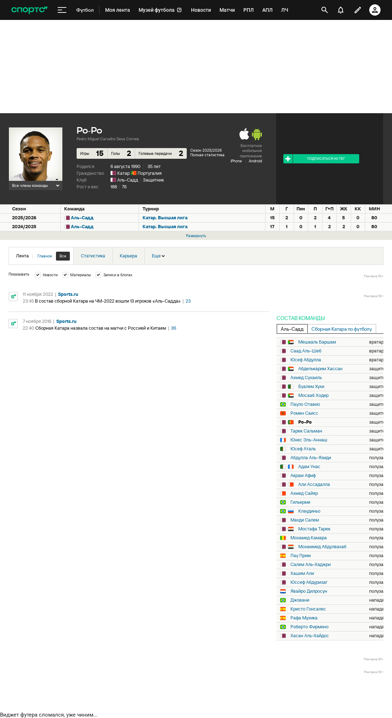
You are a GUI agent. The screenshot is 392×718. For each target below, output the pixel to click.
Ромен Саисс (304, 413)
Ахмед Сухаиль (306, 378)
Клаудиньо (309, 511)
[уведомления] (340, 10)
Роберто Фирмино (309, 627)
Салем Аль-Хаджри (310, 564)
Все (63, 255)
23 (188, 301)
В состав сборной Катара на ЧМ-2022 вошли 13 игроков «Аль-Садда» (108, 301)
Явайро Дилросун (308, 591)
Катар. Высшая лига (165, 218)
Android (255, 160)
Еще (158, 256)
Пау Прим (300, 556)
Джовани (299, 600)
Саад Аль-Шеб (305, 351)
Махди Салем (304, 520)
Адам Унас (309, 467)
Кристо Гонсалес (308, 609)
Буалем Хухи (311, 386)
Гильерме (300, 502)
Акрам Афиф (303, 475)
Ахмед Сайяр (304, 493)
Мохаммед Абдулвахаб (322, 547)
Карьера (128, 256)
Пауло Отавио (305, 404)
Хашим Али (302, 573)
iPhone (236, 160)
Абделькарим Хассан (320, 369)
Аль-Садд (127, 180)
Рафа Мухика (304, 618)
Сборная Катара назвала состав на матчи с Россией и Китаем (100, 328)
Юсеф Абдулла (305, 360)
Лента (43, 256)
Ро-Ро (305, 422)
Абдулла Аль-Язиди (310, 458)
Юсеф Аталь (303, 449)
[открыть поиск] (324, 10)
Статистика (93, 256)
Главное (44, 255)
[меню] (62, 10)
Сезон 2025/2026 (206, 150)
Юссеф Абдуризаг (308, 582)
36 (173, 328)
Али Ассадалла (314, 484)
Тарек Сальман (306, 431)
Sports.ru (68, 294)
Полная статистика (207, 154)
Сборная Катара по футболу (341, 329)
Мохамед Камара (308, 538)
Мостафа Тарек (314, 529)
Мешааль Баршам (317, 342)
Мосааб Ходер (313, 395)
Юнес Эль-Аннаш (308, 440)
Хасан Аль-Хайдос (309, 636)
